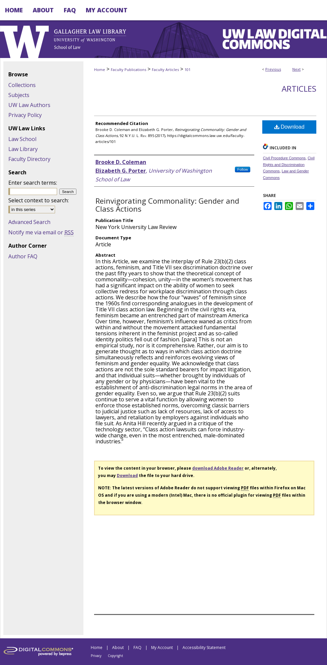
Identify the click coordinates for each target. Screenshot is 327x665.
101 (188, 69)
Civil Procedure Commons (284, 158)
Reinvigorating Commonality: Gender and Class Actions (167, 205)
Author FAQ (22, 256)
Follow (242, 169)
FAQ (137, 647)
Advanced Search (29, 222)
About (118, 647)
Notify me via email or (41, 232)
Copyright (115, 655)
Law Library (23, 149)
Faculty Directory (29, 159)
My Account (162, 647)
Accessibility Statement (204, 647)
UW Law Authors (29, 105)
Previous (273, 69)
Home (99, 69)
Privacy (96, 655)
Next (296, 69)
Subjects (18, 95)
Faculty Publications (128, 69)
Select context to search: (38, 200)
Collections (22, 85)
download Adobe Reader (218, 468)
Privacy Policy (25, 115)
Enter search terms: (32, 182)
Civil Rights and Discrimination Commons (289, 164)
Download (289, 127)
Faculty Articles (165, 69)
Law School (22, 139)
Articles (299, 88)
